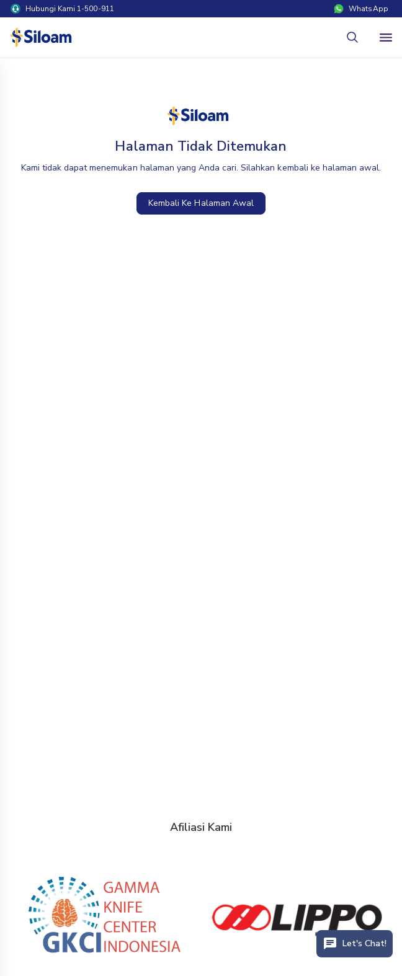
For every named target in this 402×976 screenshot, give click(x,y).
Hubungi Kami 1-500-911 (62, 9)
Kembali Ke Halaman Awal (201, 203)
